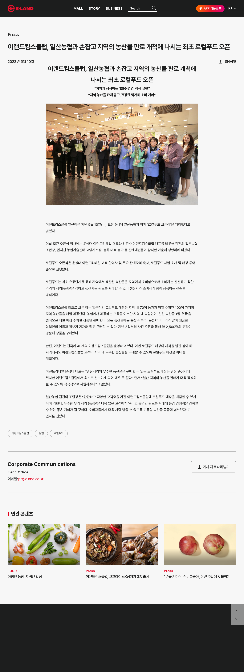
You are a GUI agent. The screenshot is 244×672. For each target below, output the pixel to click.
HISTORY (14, 635)
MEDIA (43, 649)
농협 (41, 433)
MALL (78, 8)
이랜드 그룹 (21, 618)
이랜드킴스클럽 (20, 433)
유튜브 (220, 642)
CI (9, 656)
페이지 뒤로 (237, 619)
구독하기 (198, 649)
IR (40, 635)
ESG (41, 642)
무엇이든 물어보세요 (70, 642)
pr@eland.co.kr (30, 479)
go (230, 629)
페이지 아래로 (237, 609)
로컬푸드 (59, 433)
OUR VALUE (15, 628)
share (230, 61)
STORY (94, 8)
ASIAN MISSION (18, 649)
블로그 (207, 642)
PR (40, 628)
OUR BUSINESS (17, 642)
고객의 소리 (64, 628)
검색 (154, 8)
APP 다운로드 (209, 8)
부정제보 (63, 635)
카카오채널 (233, 642)
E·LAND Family (187, 629)
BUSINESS (114, 8)
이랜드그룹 (21, 8)
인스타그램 (196, 642)
